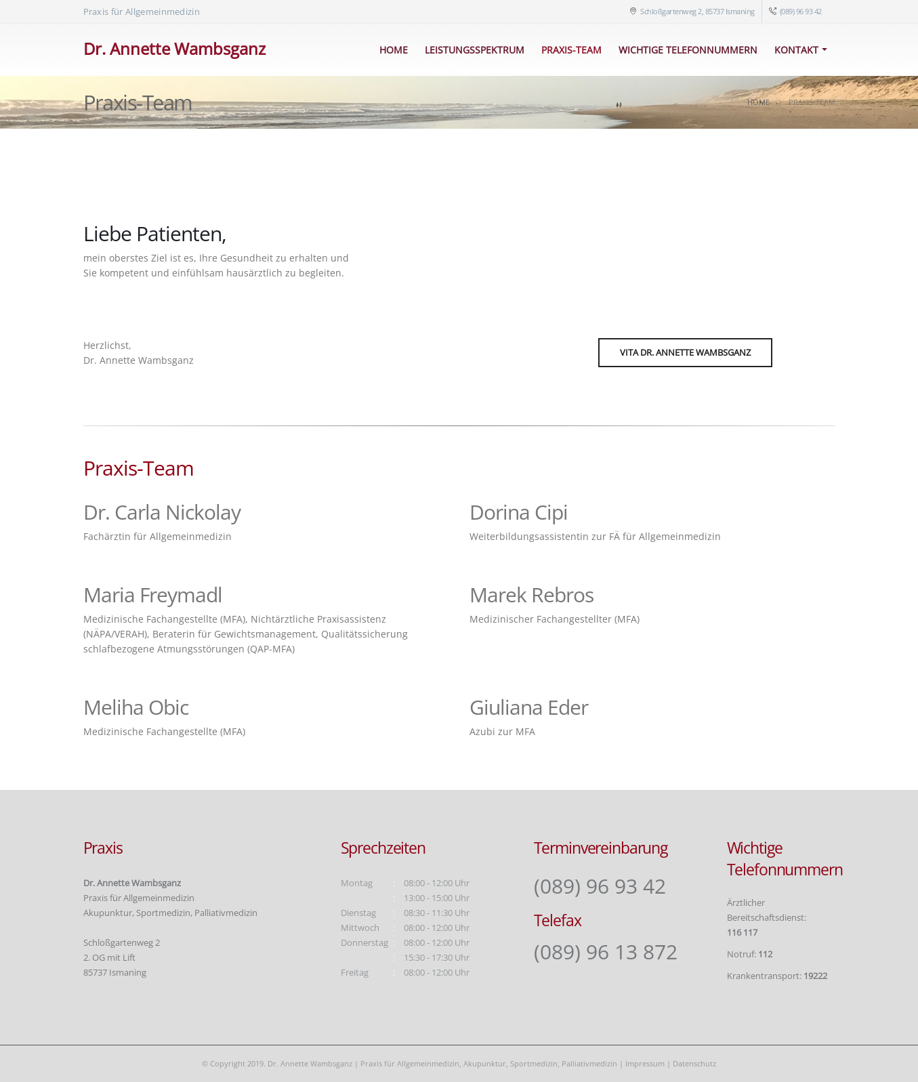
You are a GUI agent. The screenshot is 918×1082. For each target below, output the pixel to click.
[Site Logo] (174, 50)
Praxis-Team (571, 49)
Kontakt (796, 49)
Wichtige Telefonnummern (688, 49)
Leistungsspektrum (474, 49)
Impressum (645, 1063)
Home (393, 49)
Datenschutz (694, 1063)
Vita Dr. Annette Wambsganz (685, 352)
